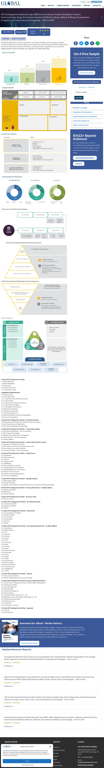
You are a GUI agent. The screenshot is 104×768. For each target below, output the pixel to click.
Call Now (79, 165)
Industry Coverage (80, 108)
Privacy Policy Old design (27, 765)
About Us (56, 747)
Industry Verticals (59, 750)
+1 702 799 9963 (87, 757)
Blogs (55, 759)
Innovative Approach (81, 121)
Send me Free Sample (87, 73)
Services (56, 753)
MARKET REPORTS (63, 5)
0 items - (85, 2)
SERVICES (87, 5)
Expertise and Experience (82, 113)
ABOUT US (51, 5)
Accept (27, 761)
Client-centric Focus (80, 126)
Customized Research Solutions (85, 117)
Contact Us (56, 762)
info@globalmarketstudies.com (88, 762)
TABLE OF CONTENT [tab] (18, 39)
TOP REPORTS (76, 5)
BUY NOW (79, 98)
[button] (50, 746)
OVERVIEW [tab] (5, 39)
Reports (56, 756)
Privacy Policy (57, 765)
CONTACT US (97, 5)
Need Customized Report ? (85, 159)
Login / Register (96, 1)
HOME (43, 5)
